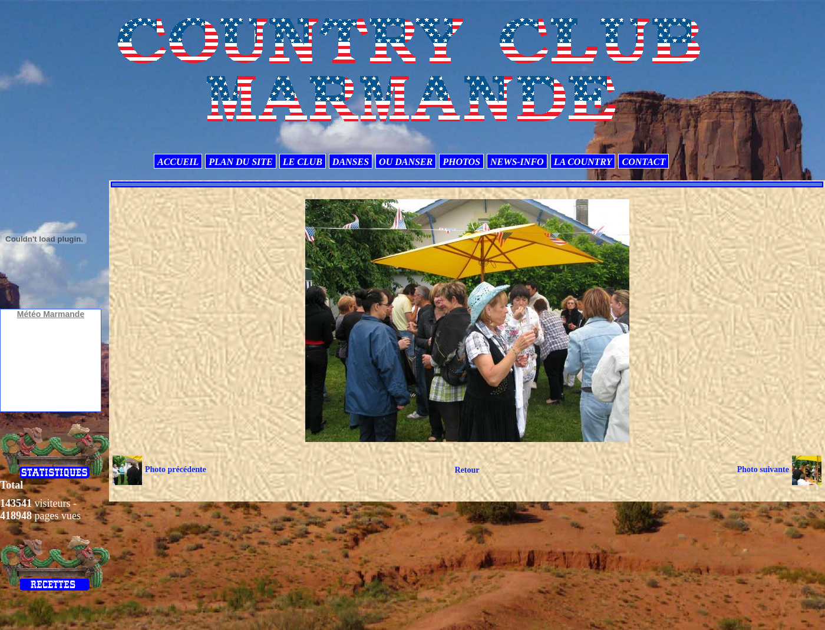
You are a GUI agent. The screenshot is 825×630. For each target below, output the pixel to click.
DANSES (350, 162)
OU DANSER (406, 162)
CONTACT (643, 162)
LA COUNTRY (583, 162)
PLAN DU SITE (240, 162)
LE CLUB (302, 162)
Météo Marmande (50, 314)
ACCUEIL (178, 162)
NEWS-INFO (517, 162)
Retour (466, 470)
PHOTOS (461, 162)
